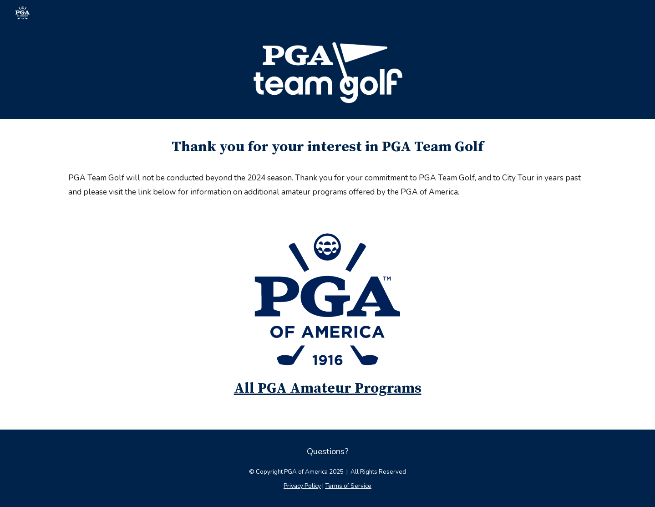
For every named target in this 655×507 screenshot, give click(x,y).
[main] (327, 147)
